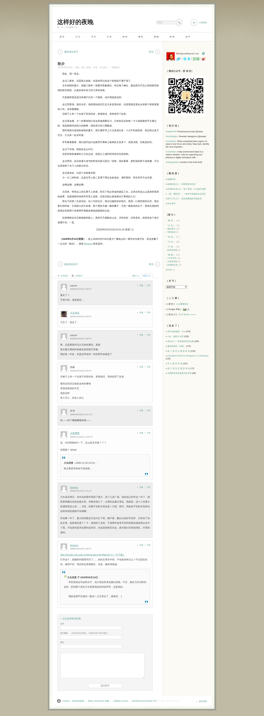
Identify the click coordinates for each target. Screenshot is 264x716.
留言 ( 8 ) (147, 276)
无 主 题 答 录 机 (174, 363)
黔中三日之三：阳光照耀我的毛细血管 (184, 198)
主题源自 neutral (120, 701)
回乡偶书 (171, 203)
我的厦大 (171, 229)
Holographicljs (172, 162)
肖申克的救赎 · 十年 (176, 331)
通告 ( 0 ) (136, 276)
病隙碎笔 (171, 179)
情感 (89, 67)
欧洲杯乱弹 (172, 265)
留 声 (188, 37)
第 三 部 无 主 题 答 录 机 (178, 368)
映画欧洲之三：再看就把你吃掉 (181, 184)
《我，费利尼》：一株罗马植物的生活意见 (186, 194)
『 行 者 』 (170, 247)
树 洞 (172, 37)
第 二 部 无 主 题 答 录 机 (178, 351)
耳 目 (93, 37)
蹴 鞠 (156, 37)
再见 (151, 51)
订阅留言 (78, 276)
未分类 (169, 270)
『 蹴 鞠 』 (170, 255)
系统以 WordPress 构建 (98, 701)
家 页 (62, 37)
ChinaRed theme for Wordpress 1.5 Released (187, 356)
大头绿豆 (103, 67)
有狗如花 (171, 232)
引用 (148, 285)
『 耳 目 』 (170, 242)
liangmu (88, 243)
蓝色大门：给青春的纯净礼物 (180, 341)
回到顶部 (203, 701)
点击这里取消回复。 (72, 618)
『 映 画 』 (170, 237)
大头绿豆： (67, 701)
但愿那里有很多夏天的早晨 (179, 373)
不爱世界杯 (172, 261)
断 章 (140, 37)
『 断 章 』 (170, 220)
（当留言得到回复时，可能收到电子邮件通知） (84, 633)
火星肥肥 (74, 433)
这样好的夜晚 (75, 22)
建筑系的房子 (71, 51)
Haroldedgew (172, 136)
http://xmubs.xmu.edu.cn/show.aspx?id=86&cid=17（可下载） (92, 554)
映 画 (125, 37)
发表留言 (64, 276)
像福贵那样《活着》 (176, 346)
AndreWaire (171, 141)
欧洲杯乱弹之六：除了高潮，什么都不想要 (186, 189)
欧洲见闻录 (172, 250)
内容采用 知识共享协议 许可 (144, 701)
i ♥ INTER (171, 258)
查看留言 (116, 67)
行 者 (109, 37)
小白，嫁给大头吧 (175, 336)
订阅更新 (203, 22)
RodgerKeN (171, 131)
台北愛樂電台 (182, 304)
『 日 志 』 (170, 225)
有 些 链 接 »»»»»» (187, 314)
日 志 (77, 37)
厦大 (83, 67)
